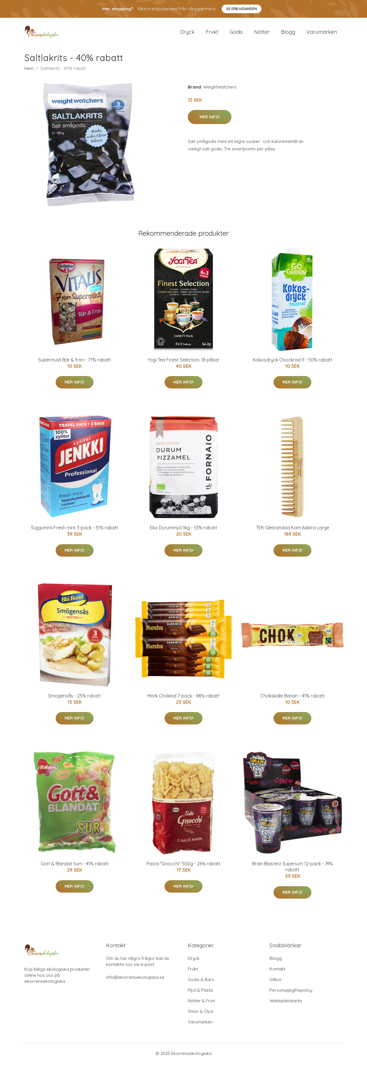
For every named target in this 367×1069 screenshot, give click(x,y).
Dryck (187, 35)
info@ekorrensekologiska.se (135, 983)
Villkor (276, 985)
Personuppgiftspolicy (291, 996)
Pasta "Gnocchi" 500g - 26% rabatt (183, 869)
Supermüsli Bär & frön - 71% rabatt (74, 365)
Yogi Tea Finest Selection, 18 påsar (183, 365)
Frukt (212, 35)
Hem (29, 74)
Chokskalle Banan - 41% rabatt (292, 701)
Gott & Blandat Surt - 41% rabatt (75, 869)
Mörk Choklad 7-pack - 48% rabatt (183, 701)
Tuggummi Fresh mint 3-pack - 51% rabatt (74, 533)
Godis (236, 35)
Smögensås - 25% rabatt (74, 701)
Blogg (288, 35)
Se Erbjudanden (241, 9)
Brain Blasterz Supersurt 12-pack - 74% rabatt (292, 872)
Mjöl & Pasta (200, 996)
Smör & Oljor (201, 1017)
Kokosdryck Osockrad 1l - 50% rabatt (292, 365)
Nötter (262, 35)
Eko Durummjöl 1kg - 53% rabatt (183, 533)
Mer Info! (210, 122)
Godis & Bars (201, 985)
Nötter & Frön (201, 1006)
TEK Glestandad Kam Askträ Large (292, 533)
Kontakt (277, 974)
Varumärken (322, 35)
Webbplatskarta (286, 1006)
